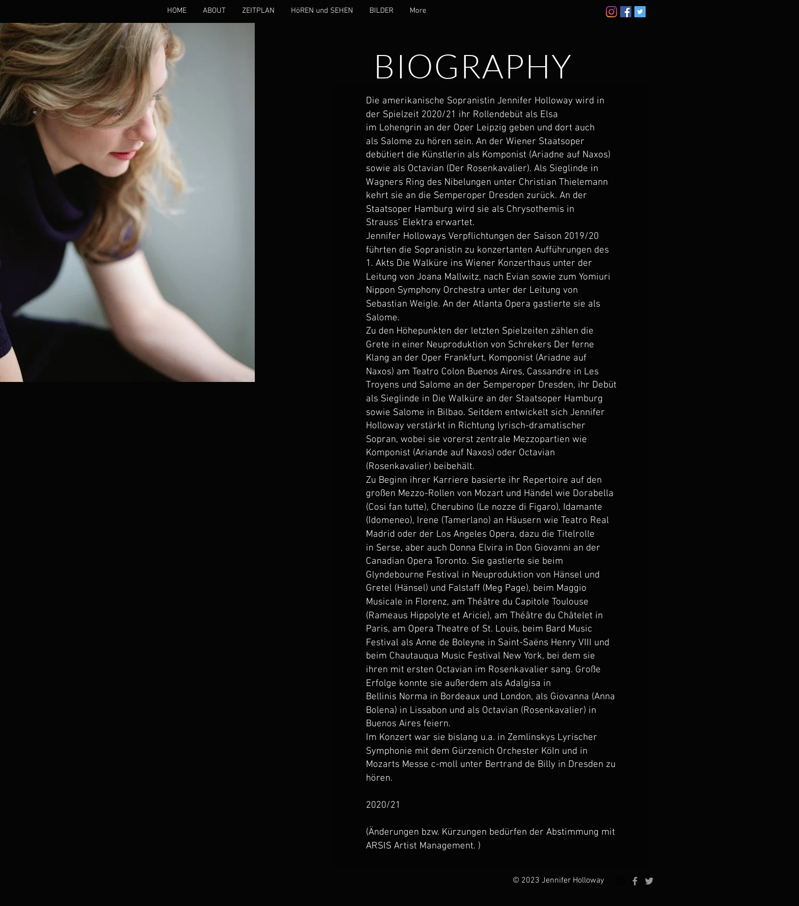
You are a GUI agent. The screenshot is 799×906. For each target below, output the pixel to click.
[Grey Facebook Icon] (635, 881)
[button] (214, 10)
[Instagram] (611, 11)
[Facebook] (625, 11)
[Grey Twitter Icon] (649, 881)
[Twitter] (640, 11)
